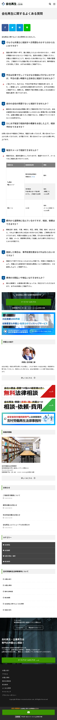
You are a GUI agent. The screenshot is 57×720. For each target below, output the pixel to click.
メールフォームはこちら (28, 302)
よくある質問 (6, 688)
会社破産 (7, 550)
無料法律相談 (9, 591)
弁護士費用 (8, 585)
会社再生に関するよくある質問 (14, 604)
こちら (33, 177)
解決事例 (7, 561)
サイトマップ (6, 692)
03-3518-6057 (8, 470)
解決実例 (5, 684)
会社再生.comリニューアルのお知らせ (16, 525)
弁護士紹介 (8, 579)
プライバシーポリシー (9, 695)
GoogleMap (19, 627)
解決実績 (7, 598)
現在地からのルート (35, 627)
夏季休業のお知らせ (10, 505)
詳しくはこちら (26, 378)
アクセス (5, 674)
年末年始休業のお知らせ (11, 515)
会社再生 (7, 545)
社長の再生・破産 (10, 556)
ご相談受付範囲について (11, 495)
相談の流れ (8, 610)
